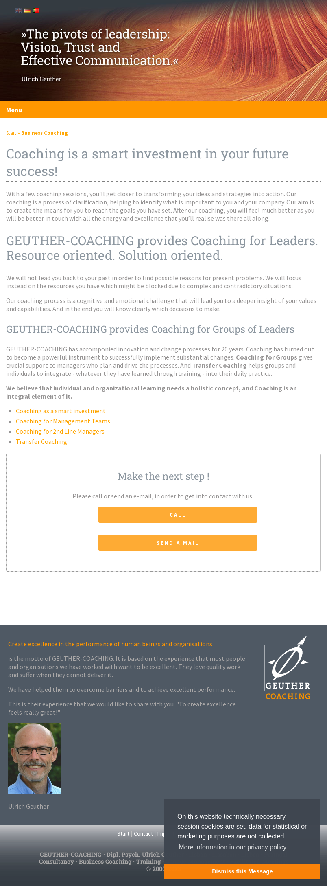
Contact (143, 833)
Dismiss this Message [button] (242, 871)
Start (11, 132)
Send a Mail (178, 542)
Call (178, 514)
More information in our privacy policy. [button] (233, 847)
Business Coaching (44, 132)
